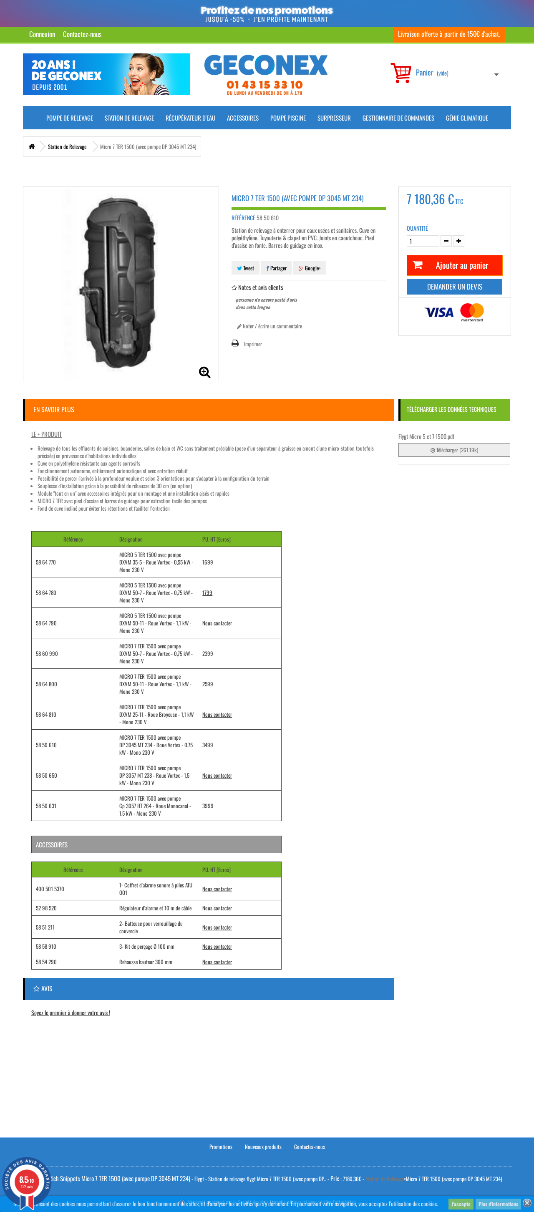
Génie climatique (467, 117)
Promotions (220, 1146)
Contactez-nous (82, 34)
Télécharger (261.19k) (454, 450)
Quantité (417, 228)
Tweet (245, 268)
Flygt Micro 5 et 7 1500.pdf (426, 436)
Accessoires (243, 117)
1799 (207, 592)
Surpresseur (334, 117)
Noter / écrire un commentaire (269, 326)
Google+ (310, 268)
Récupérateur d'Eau (190, 117)
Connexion (42, 34)
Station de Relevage (129, 117)
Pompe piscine (288, 117)
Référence (243, 218)
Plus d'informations (498, 1203)
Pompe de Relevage (69, 117)
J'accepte (461, 1203)
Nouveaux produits (263, 1146)
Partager (276, 268)
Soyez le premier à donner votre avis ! (70, 1012)
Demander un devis (454, 286)
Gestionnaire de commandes (398, 117)
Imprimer (253, 344)
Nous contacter (217, 623)
